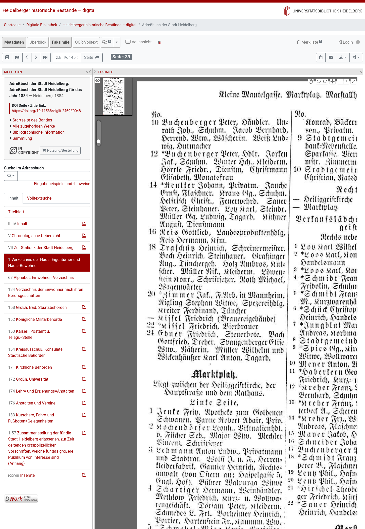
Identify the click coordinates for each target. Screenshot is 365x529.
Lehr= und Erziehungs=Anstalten (41, 391)
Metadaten (14, 42)
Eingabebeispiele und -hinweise (62, 183)
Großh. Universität (28, 379)
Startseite (12, 25)
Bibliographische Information (39, 132)
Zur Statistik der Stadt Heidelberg (41, 247)
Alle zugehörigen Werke (34, 126)
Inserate (21, 475)
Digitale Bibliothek (41, 25)
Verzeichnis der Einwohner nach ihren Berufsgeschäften (45, 292)
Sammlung (22, 138)
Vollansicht (138, 42)
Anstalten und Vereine (32, 403)
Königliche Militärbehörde (35, 319)
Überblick (37, 42)
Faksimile (60, 42)
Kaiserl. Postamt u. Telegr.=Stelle (29, 334)
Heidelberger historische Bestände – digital (49, 10)
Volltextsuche (39, 198)
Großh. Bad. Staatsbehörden (37, 307)
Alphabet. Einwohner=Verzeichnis (41, 277)
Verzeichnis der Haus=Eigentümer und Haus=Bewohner (44, 262)
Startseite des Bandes (32, 120)
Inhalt (13, 198)
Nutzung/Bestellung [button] (60, 150)
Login (345, 42)
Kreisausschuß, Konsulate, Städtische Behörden (35, 352)
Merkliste (309, 42)
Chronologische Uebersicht (34, 235)
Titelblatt (16, 211)
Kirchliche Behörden (30, 367)
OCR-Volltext (86, 42)
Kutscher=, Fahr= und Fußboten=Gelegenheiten (31, 418)
